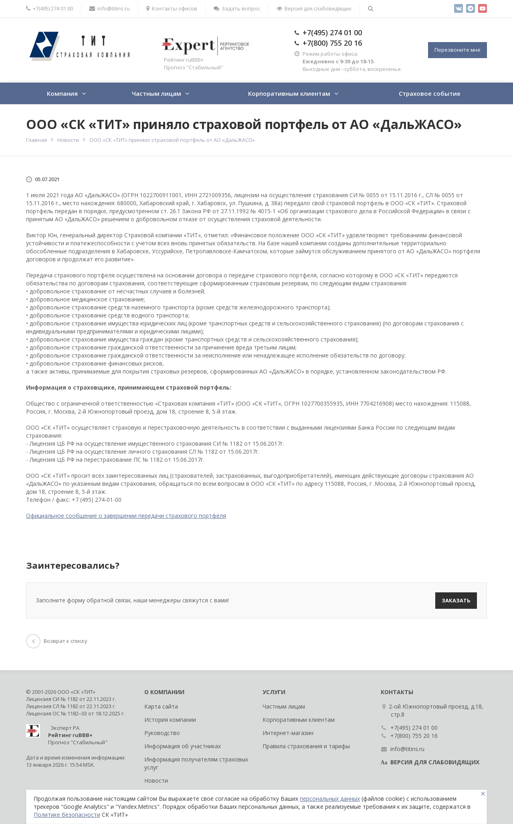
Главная (36, 139)
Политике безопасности (67, 814)
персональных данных (330, 798)
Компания (62, 93)
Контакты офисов (171, 8)
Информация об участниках (182, 746)
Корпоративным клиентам (289, 93)
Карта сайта (161, 706)
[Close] (483, 794)
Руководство (162, 733)
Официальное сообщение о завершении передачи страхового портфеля (126, 515)
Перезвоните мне (457, 49)
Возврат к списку (56, 640)
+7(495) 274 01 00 (49, 8)
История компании (170, 719)
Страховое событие (429, 93)
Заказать (456, 600)
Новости (68, 139)
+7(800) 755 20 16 (332, 43)
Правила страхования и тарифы (306, 746)
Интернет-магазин (288, 733)
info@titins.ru (109, 8)
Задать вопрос (237, 8)
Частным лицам (156, 93)
